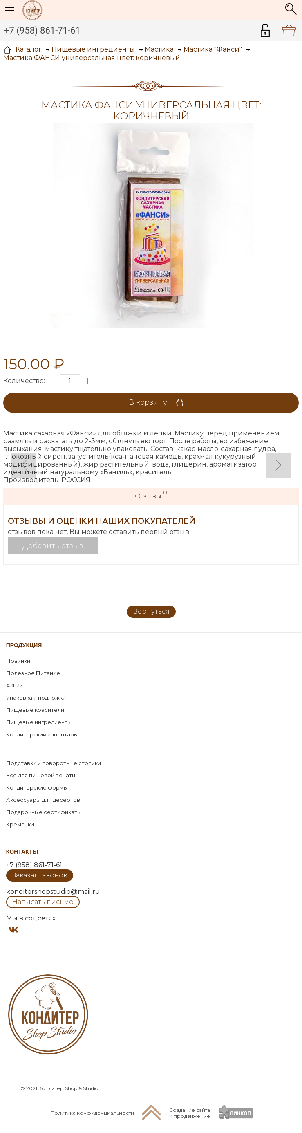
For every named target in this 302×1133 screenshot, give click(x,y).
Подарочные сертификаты (43, 812)
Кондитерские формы (37, 787)
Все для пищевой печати (40, 775)
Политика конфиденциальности (92, 1113)
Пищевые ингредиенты (39, 722)
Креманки (20, 824)
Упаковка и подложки (36, 697)
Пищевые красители (35, 710)
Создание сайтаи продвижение (189, 1113)
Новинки (18, 660)
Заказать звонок (39, 875)
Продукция (24, 645)
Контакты (22, 851)
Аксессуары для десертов (43, 799)
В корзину (159, 403)
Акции (14, 685)
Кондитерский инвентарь (41, 734)
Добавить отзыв (52, 545)
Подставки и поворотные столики (53, 763)
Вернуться (151, 611)
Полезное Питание (33, 673)
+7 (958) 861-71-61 (42, 30)
